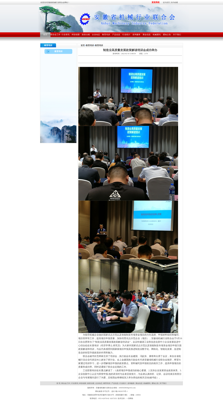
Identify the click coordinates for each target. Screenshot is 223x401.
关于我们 (163, 383)
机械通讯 (147, 383)
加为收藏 (174, 2)
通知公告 (155, 383)
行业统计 (122, 383)
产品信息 (115, 383)
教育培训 (90, 45)
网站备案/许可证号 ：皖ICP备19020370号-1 (111, 391)
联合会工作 (65, 383)
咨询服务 (131, 383)
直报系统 (156, 2)
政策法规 (90, 383)
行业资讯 (74, 383)
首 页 (58, 383)
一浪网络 (129, 398)
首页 (83, 45)
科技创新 (82, 383)
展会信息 (139, 383)
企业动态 (98, 383)
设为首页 (166, 2)
